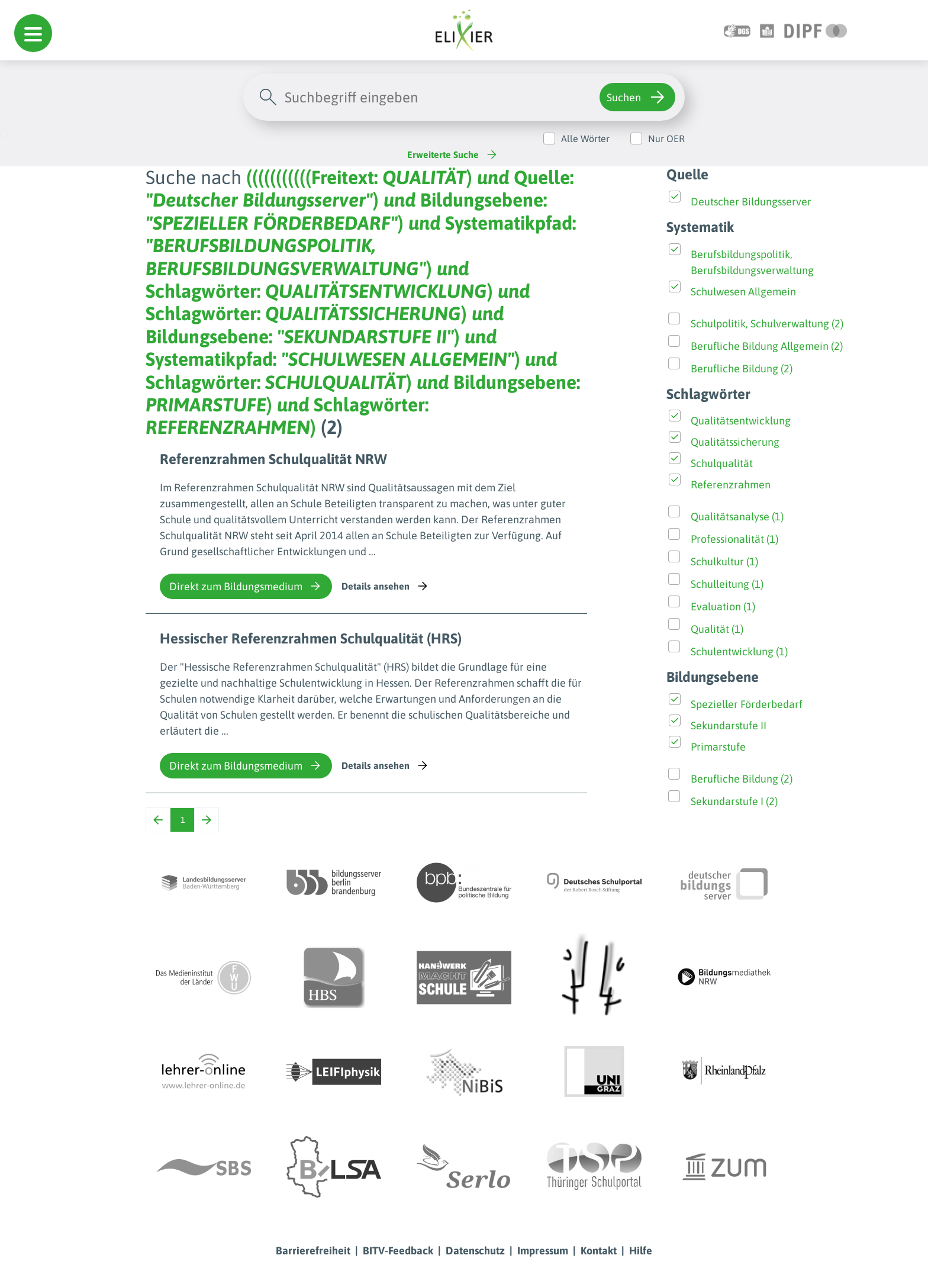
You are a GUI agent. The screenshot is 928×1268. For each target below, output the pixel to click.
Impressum (542, 1250)
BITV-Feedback (398, 1250)
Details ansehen (385, 586)
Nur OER (666, 138)
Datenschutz (475, 1250)
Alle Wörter (585, 138)
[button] (33, 33)
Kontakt (599, 1250)
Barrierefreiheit (313, 1250)
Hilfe (640, 1250)
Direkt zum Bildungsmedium (246, 586)
